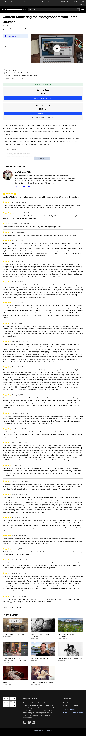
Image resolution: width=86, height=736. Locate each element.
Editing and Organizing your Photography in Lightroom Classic (15, 659)
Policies (43, 733)
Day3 (6, 46)
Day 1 (6, 41)
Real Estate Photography (39, 658)
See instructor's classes (23, 186)
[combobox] (53, 9)
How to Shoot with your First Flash (70, 658)
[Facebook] (29, 722)
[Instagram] (33, 722)
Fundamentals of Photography (13, 634)
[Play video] (57, 48)
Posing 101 (6, 682)
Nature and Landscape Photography (66, 635)
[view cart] (69, 2)
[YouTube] (24, 722)
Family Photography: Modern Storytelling (41, 635)
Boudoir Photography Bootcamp (42, 682)
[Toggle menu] (82, 9)
